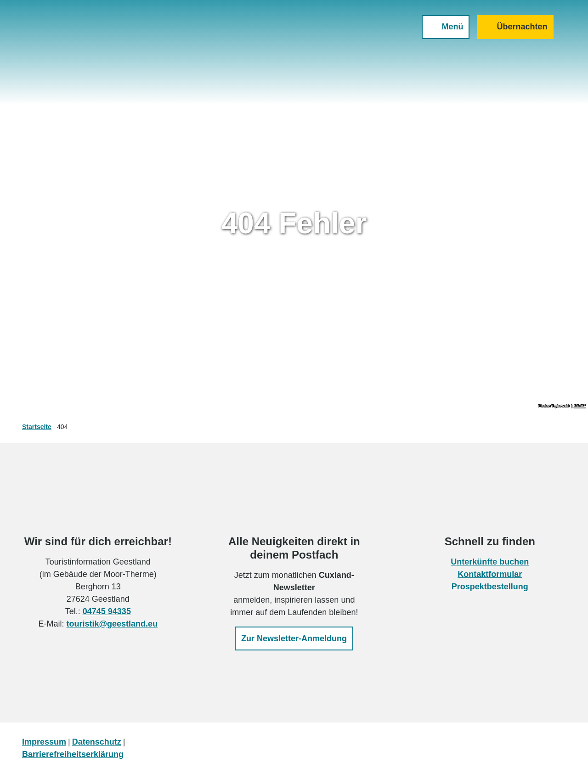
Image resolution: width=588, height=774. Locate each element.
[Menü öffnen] (443, 29)
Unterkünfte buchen (490, 561)
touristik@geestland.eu (112, 623)
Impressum (44, 741)
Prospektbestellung (490, 586)
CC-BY (580, 406)
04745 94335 (107, 611)
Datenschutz (96, 741)
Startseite (36, 426)
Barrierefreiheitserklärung (73, 754)
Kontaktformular (490, 574)
